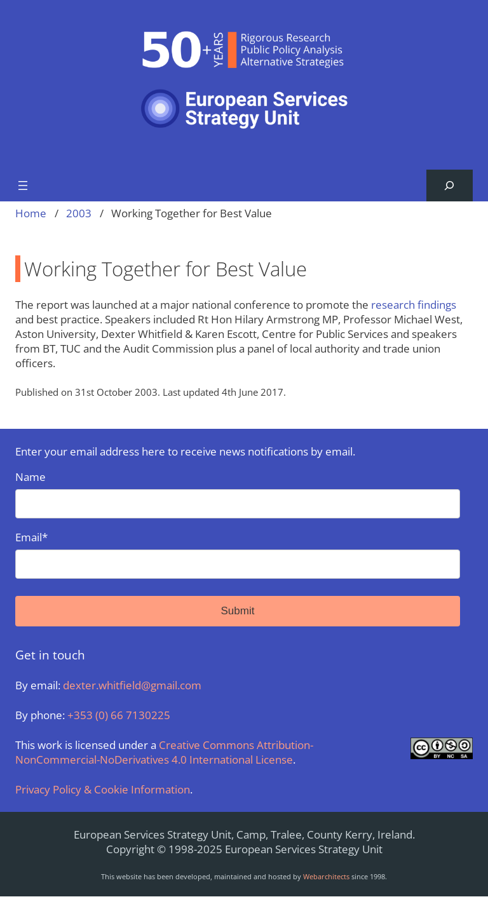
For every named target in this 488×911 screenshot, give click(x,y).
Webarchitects (326, 876)
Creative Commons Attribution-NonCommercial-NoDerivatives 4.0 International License (164, 752)
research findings (413, 304)
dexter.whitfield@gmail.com (132, 685)
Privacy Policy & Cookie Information (102, 789)
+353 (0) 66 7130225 (118, 715)
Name (237, 493)
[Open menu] (22, 185)
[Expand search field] (449, 186)
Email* (237, 554)
